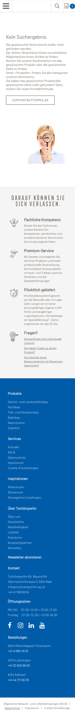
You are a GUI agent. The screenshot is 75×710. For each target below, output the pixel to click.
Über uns (14, 516)
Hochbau (14, 407)
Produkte (22, 73)
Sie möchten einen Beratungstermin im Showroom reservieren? (43, 361)
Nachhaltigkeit (18, 527)
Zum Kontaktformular (30, 100)
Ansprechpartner (20, 542)
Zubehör (14, 428)
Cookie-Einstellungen (23, 468)
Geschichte (16, 522)
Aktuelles (14, 548)
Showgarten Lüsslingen (24, 497)
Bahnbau (14, 417)
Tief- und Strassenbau (23, 412)
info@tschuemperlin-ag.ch (26, 587)
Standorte (15, 537)
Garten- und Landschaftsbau (28, 402)
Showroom (15, 492)
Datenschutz (17, 457)
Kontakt (13, 447)
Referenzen (16, 487)
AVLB (11, 452)
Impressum (16, 462)
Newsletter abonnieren (24, 557)
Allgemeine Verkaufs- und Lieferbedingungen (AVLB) (35, 703)
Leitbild (13, 532)
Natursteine (16, 423)
